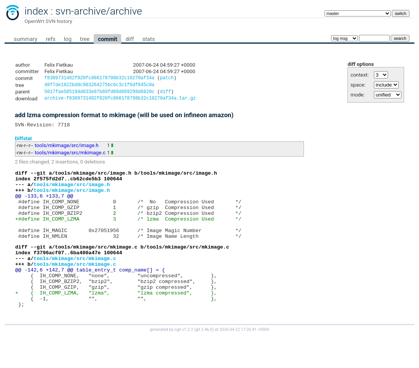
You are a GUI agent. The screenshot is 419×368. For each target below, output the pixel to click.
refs (50, 39)
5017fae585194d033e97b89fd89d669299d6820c (99, 93)
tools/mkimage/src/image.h (67, 149)
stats (148, 39)
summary (25, 39)
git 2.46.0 (203, 360)
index (36, 11)
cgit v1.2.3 (183, 360)
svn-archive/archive (98, 11)
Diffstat (23, 142)
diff (129, 39)
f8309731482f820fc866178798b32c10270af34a (99, 78)
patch (167, 78)
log (67, 39)
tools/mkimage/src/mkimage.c (70, 156)
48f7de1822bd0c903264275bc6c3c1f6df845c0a (99, 86)
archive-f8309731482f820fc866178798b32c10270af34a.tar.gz (120, 101)
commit (107, 39)
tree (84, 39)
